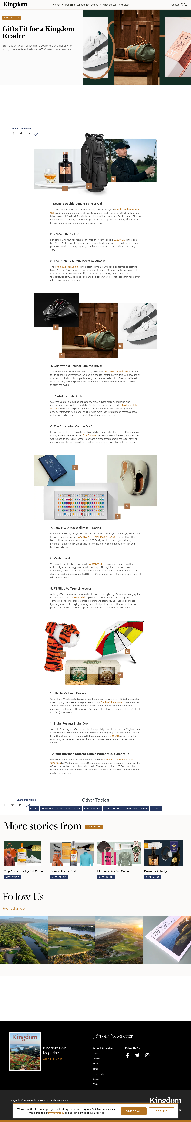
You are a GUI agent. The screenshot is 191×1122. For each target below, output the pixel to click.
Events (96, 4)
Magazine (70, 4)
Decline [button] (161, 1111)
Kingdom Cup (92, 808)
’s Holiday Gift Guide (23, 871)
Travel (156, 808)
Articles (58, 4)
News (144, 808)
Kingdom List (109, 4)
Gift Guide (11, 18)
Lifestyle (131, 808)
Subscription (83, 4)
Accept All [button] (133, 1111)
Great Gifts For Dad (63, 871)
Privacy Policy (56, 1112)
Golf (77, 808)
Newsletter (123, 4)
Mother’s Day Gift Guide (113, 871)
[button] (182, 5)
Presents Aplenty (155, 871)
